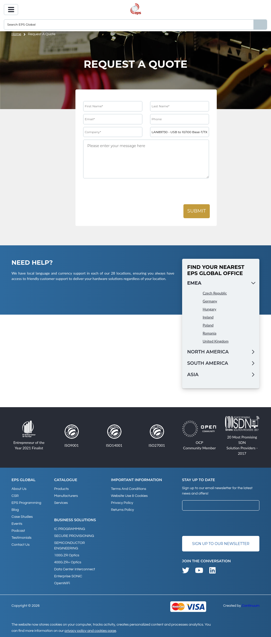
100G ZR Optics (66, 555)
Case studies (22, 517)
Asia (193, 374)
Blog (15, 510)
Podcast (18, 531)
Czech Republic (215, 293)
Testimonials (22, 538)
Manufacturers (66, 496)
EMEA (194, 283)
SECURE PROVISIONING (74, 536)
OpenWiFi (62, 583)
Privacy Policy (122, 503)
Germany (210, 301)
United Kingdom (216, 341)
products (61, 489)
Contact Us (21, 545)
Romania (209, 333)
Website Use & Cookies (129, 496)
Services (61, 503)
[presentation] (122, 191)
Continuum (251, 606)
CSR (15, 496)
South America (207, 363)
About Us (19, 489)
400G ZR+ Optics (67, 562)
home (16, 34)
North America (208, 352)
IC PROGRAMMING (69, 529)
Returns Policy (122, 510)
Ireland (208, 317)
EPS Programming (26, 503)
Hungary (209, 309)
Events (17, 524)
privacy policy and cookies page (90, 631)
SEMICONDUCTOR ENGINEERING (69, 545)
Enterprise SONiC (68, 576)
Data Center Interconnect (74, 569)
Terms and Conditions (128, 489)
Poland (208, 325)
